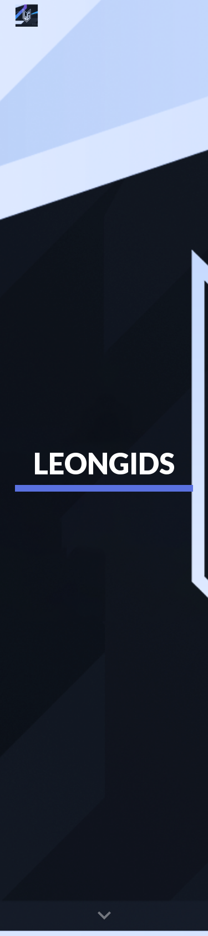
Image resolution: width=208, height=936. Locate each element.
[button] (104, 916)
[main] (104, 468)
